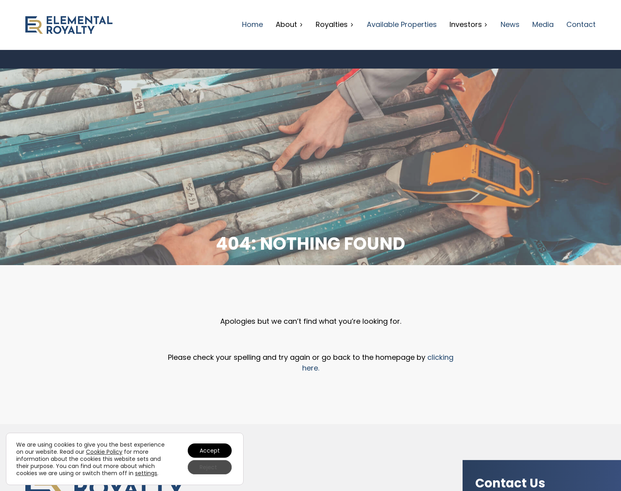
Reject (208, 467)
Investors (469, 24)
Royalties (335, 24)
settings (146, 473)
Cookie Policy (104, 452)
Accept (210, 451)
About (289, 24)
